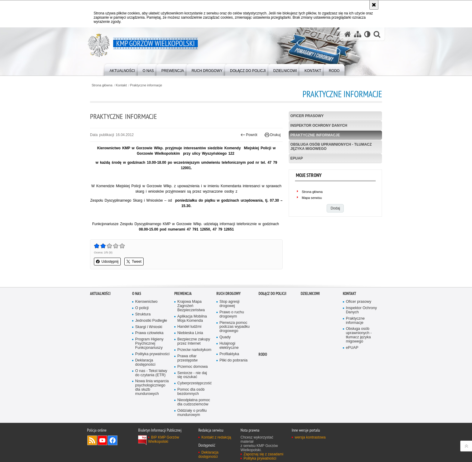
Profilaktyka (229, 379)
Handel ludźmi (189, 351)
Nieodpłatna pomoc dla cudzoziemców (193, 427)
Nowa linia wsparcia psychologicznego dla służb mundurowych (152, 412)
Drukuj (273, 134)
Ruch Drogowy (228, 318)
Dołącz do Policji (272, 318)
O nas (136, 318)
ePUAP (296, 158)
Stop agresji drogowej (229, 328)
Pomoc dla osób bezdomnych (191, 416)
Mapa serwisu (312, 198)
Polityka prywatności (152, 379)
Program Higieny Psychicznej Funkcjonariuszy (149, 368)
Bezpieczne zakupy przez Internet (193, 366)
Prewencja (183, 318)
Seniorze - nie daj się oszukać (192, 399)
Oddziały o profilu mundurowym (192, 437)
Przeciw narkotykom (194, 375)
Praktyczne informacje (146, 85)
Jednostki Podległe (151, 345)
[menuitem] (122, 69)
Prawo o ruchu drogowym (231, 339)
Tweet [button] (133, 261)
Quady (225, 362)
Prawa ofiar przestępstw (187, 383)
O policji (142, 333)
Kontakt (121, 85)
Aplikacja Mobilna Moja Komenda (192, 343)
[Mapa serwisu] (357, 34)
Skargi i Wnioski (148, 351)
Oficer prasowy (307, 116)
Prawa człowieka (149, 358)
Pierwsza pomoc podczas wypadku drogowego (234, 351)
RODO (263, 379)
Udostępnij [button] (107, 261)
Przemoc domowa (192, 391)
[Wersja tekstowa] (367, 34)
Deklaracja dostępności (145, 387)
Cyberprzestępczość (194, 408)
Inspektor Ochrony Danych (318, 125)
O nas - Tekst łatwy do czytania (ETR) (151, 397)
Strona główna (102, 85)
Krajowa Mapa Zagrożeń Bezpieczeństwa (191, 330)
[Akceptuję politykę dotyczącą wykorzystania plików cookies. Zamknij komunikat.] (373, 5)
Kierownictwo (146, 326)
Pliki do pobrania (233, 385)
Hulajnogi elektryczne (229, 370)
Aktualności (100, 318)
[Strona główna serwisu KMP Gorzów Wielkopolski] (347, 34)
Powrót (249, 134)
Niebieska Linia (190, 358)
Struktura (143, 339)
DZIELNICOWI (310, 318)
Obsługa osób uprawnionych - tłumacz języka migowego (331, 146)
